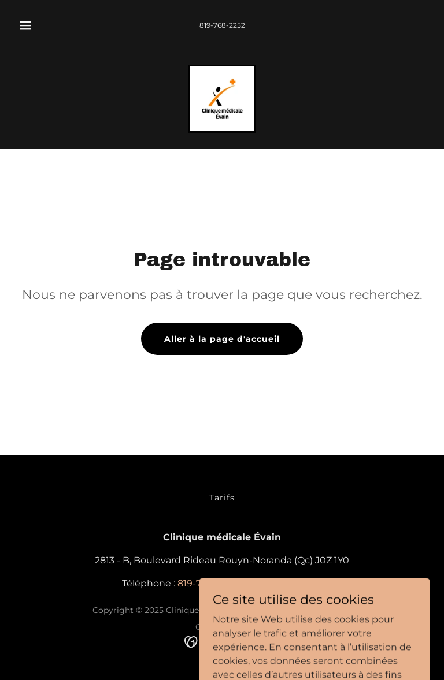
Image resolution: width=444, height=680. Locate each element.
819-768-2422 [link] (292, 583)
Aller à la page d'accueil (222, 339)
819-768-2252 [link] (222, 25)
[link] (222, 99)
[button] (32, 25)
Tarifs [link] (222, 497)
